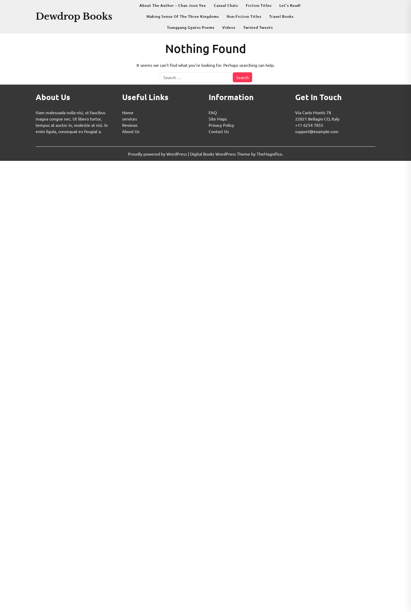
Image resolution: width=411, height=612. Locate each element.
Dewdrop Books (74, 16)
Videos (228, 27)
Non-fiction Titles (244, 16)
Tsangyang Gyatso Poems (190, 27)
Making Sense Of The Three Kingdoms (183, 16)
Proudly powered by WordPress (158, 153)
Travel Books (281, 16)
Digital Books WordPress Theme (220, 153)
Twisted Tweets (258, 27)
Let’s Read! (290, 5)
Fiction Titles (259, 5)
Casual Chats (226, 5)
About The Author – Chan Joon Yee (172, 5)
